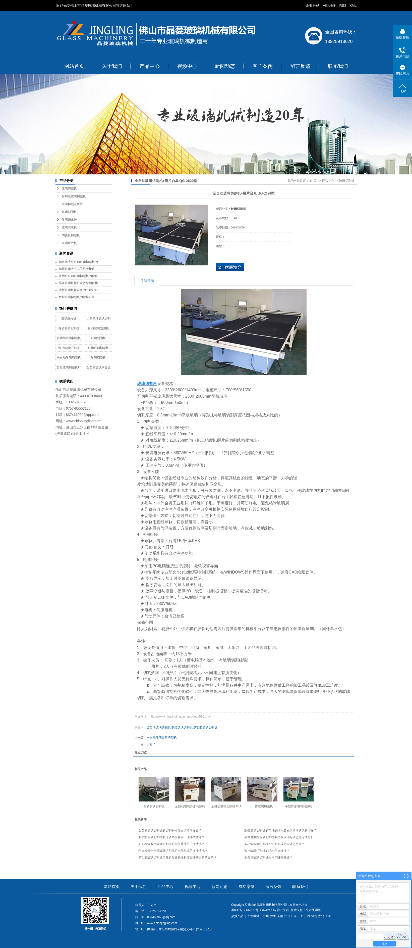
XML (353, 6)
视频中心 (187, 66)
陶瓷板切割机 (71, 235)
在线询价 (230, 267)
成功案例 (247, 886)
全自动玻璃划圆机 (98, 367)
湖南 (314, 916)
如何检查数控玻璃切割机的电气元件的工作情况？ (171, 844)
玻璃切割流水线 (72, 204)
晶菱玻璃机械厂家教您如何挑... (79, 283)
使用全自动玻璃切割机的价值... (79, 276)
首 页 (313, 180)
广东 (294, 916)
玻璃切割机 (69, 188)
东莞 (280, 916)
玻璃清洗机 (69, 227)
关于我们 (112, 66)
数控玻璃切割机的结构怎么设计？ (266, 850)
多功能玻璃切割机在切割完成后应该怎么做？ (274, 844)
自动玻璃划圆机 (98, 328)
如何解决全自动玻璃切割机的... (79, 262)
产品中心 (150, 66)
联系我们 (338, 66)
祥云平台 (283, 910)
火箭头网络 (313, 910)
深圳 (273, 916)
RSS (342, 6)
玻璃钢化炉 (69, 219)
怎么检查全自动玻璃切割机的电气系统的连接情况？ (173, 850)
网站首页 (74, 66)
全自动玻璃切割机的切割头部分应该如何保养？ (170, 830)
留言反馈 (300, 66)
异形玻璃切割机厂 (69, 367)
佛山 (266, 916)
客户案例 (263, 66)
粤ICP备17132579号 (245, 910)
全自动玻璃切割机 (69, 357)
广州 (301, 916)
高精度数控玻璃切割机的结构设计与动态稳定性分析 (279, 837)
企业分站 (313, 6)
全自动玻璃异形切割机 (162, 737)
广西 (307, 916)
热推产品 (237, 916)
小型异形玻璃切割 (98, 318)
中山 (287, 916)
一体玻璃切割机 (262, 806)
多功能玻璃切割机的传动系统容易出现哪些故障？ (171, 837)
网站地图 (329, 6)
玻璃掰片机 (69, 243)
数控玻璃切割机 (68, 348)
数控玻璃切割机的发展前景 (77, 297)
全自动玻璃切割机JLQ (226, 806)
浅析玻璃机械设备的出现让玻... (79, 290)
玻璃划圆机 (69, 212)
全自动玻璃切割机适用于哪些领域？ (268, 857)
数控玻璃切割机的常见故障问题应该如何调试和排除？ (280, 830)
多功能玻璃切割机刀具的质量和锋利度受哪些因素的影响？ (177, 857)
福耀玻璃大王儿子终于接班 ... (78, 269)
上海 (328, 916)
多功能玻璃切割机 (74, 196)
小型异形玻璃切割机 (298, 806)
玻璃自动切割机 (98, 348)
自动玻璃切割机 (68, 328)
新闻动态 (225, 66)
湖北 (321, 916)
